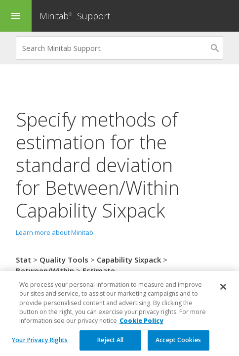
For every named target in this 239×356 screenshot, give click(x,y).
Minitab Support (75, 16)
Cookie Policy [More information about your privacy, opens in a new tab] (141, 327)
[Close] (223, 294)
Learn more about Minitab (54, 232)
